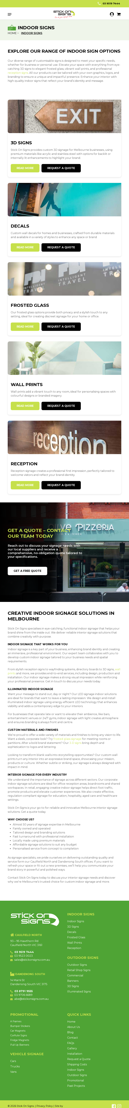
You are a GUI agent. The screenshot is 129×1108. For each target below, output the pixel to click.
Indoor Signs (75, 921)
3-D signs (75, 743)
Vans (13, 1071)
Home (12, 33)
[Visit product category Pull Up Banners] (35, 1044)
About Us (73, 1027)
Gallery (72, 1048)
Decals (71, 932)
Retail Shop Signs (78, 970)
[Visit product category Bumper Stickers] (35, 1026)
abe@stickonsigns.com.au (31, 998)
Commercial (75, 975)
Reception (74, 948)
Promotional (75, 1080)
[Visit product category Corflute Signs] (35, 1035)
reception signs (18, 72)
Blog (70, 1032)
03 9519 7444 (108, 3)
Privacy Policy (44, 1105)
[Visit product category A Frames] (34, 1021)
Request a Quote (79, 1059)
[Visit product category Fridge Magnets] (34, 1040)
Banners (72, 980)
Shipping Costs (77, 1064)
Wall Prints (74, 942)
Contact (72, 1037)
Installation (74, 1053)
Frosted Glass (76, 937)
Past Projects (76, 1085)
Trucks (15, 1066)
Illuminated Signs (79, 991)
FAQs (70, 1043)
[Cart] (117, 14)
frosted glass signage (67, 739)
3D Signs (73, 926)
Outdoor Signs (77, 964)
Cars (13, 1061)
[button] (9, 14)
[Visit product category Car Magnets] (34, 1030)
